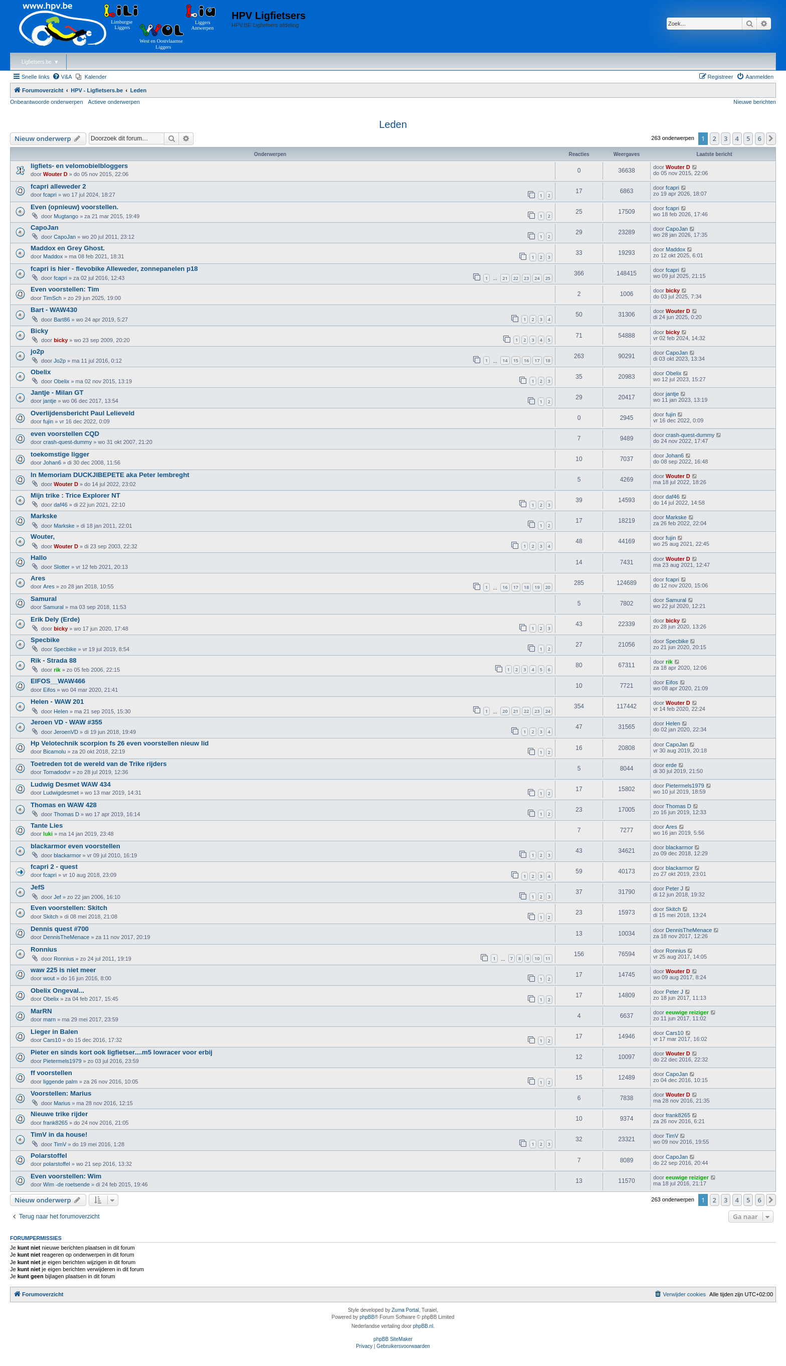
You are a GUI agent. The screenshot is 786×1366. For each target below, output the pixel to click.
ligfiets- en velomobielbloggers (79, 166)
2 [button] (714, 138)
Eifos (49, 690)
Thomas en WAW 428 (64, 805)
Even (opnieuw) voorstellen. (74, 207)
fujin (48, 421)
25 (547, 278)
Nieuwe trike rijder (59, 1114)
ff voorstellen (51, 1073)
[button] (771, 138)
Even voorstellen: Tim (65, 289)
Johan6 (52, 463)
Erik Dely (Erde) (55, 619)
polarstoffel (56, 1164)
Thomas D (66, 814)
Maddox (53, 256)
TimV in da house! (59, 1134)
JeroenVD (66, 732)
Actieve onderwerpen (114, 102)
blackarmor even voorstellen (75, 846)
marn (49, 1019)
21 (504, 278)
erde (671, 765)
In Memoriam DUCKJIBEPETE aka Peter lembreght (110, 475)
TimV (60, 1144)
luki (48, 834)
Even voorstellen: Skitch (69, 908)
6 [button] (759, 138)
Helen (61, 711)
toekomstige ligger (60, 454)
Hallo (39, 557)
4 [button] (737, 138)
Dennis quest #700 (60, 929)
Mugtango (66, 216)
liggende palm (60, 1082)
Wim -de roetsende (66, 1184)
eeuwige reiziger (687, 1012)
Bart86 (62, 320)
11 (547, 958)
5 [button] (748, 138)
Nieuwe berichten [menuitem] (754, 102)
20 (547, 587)
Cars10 (52, 1040)
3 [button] (725, 138)
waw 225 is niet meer (63, 970)
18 (547, 360)
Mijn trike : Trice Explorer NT (75, 495)
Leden (393, 124)
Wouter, (43, 536)
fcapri (50, 195)
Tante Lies (47, 825)
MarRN (41, 1011)
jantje (49, 401)
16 (526, 360)
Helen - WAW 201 (57, 701)
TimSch (52, 298)
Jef (57, 897)
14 (504, 360)
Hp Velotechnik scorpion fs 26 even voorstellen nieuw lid (120, 743)
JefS (38, 887)
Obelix (41, 372)
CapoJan (45, 227)
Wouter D (55, 174)
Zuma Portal (405, 1310)
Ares (38, 578)
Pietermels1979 (685, 786)
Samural (44, 598)
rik (57, 670)
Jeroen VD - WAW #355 (66, 722)
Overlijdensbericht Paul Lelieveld (82, 413)
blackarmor (67, 855)
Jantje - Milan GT (57, 392)
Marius (62, 1103)
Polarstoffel (49, 1155)
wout (49, 978)
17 (536, 360)
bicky (673, 290)
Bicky (39, 331)
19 (536, 587)
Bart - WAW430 (54, 310)
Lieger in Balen (54, 1031)
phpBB (366, 1317)
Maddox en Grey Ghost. (68, 248)
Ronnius (44, 949)
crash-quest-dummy (67, 442)
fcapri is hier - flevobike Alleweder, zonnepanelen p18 (114, 268)
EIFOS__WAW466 (58, 681)
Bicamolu (54, 751)
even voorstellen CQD (65, 433)
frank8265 (55, 1123)
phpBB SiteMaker (393, 1339)
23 (526, 278)
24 (536, 278)
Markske (44, 516)
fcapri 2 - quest (54, 866)
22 (515, 278)
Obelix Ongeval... (57, 990)
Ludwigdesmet (61, 793)
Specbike (45, 640)
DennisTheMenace (66, 937)
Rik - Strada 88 (54, 660)
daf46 (61, 505)
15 (515, 360)
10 (536, 958)
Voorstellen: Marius (61, 1093)
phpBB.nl (423, 1326)
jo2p (37, 351)
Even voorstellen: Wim (66, 1176)
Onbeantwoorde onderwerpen (46, 102)
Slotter (62, 567)
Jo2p (60, 361)
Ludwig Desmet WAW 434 (71, 784)
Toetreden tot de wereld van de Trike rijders (99, 764)
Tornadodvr (57, 772)
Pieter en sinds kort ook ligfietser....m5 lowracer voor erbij (122, 1052)
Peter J (674, 888)
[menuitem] (62, 77)
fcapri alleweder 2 (58, 186)
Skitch (50, 917)
